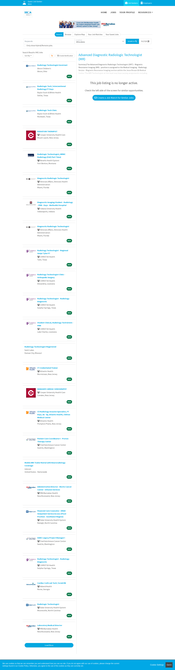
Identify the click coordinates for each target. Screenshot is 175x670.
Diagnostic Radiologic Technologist (53, 178)
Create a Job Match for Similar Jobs (114, 97)
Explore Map (79, 34)
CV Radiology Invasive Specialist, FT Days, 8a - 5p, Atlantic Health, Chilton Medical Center (53, 414)
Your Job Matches (95, 34)
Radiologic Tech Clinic (47, 110)
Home (104, 12)
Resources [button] (144, 12)
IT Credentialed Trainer (47, 368)
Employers (146, 2)
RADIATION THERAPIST (47, 131)
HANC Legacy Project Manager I (51, 538)
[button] (145, 41)
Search (59, 34)
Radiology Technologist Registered (40, 346)
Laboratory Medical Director (49, 625)
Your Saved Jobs (112, 34)
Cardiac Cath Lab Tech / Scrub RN (51, 583)
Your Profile (127, 12)
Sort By (27, 56)
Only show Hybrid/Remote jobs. (39, 45)
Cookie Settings (157, 665)
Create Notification (65, 56)
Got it (169, 665)
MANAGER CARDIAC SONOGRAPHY (52, 389)
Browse (68, 34)
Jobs (113, 12)
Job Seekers (131, 2)
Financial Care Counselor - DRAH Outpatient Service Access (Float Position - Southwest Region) (51, 514)
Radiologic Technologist (48, 604)
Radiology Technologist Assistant (52, 65)
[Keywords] (49, 41)
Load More (49, 645)
